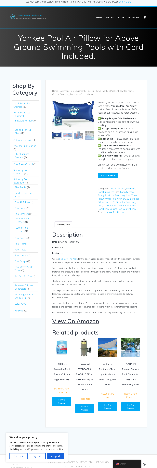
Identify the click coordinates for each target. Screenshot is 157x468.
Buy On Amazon (108, 175)
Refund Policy (103, 461)
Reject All (37, 456)
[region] (37, 447)
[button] (89, 102)
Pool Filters (84, 399)
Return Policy (87, 461)
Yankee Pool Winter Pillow (123, 209)
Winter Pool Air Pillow (115, 199)
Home (99, 17)
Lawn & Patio (127, 192)
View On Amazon (75, 321)
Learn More (125, 1)
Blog (121, 17)
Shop (109, 17)
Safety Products (106, 195)
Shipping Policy (70, 461)
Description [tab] (63, 224)
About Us (133, 17)
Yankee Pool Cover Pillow (116, 205)
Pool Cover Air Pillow (68, 259)
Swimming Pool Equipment (72, 90)
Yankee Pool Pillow (114, 212)
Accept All (55, 456)
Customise (18, 456)
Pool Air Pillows (94, 90)
